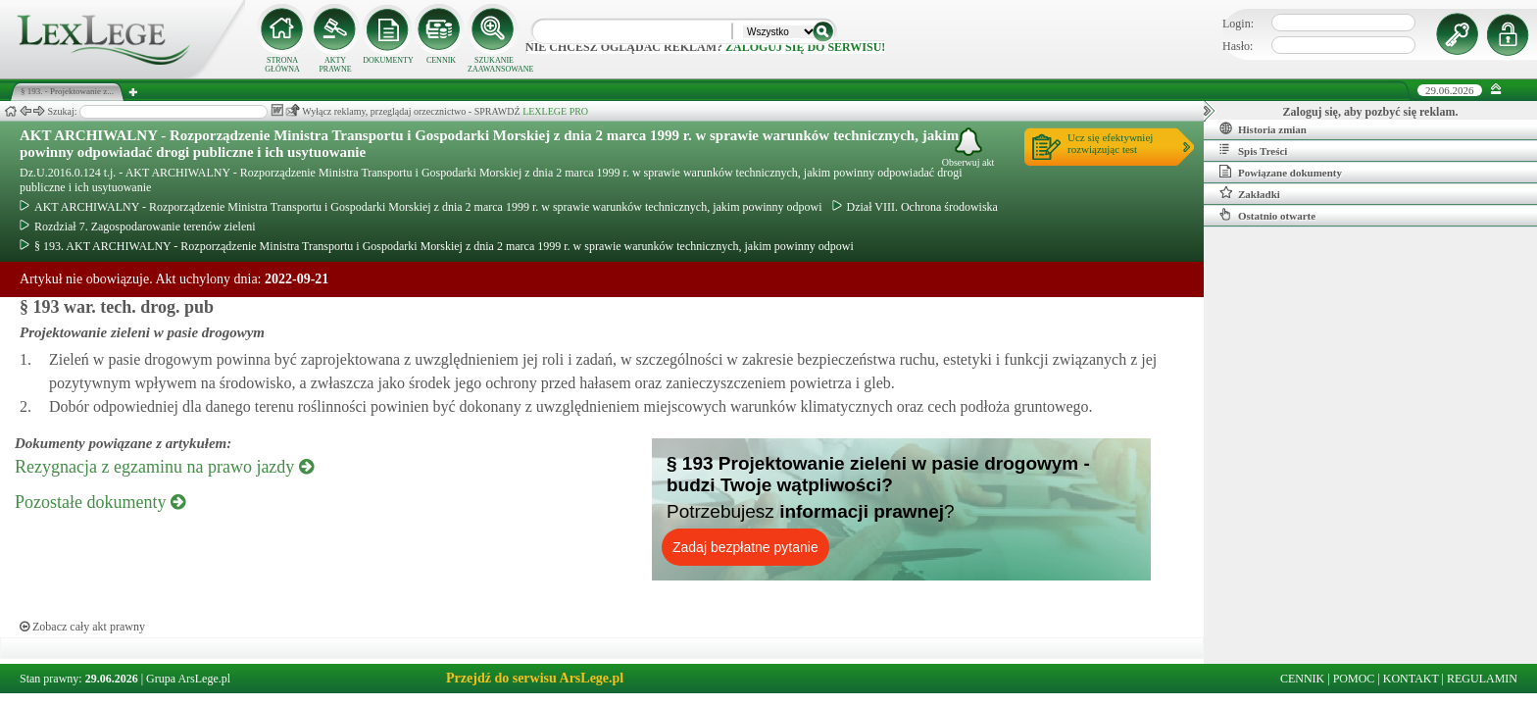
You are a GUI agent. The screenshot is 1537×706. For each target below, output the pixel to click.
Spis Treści (1253, 150)
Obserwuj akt (968, 147)
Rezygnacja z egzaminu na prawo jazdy (164, 467)
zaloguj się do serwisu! (805, 47)
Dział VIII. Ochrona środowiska (915, 207)
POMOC (1354, 678)
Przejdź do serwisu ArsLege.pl (534, 678)
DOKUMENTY (388, 60)
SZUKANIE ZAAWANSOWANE (494, 65)
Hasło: (1237, 46)
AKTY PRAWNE (335, 65)
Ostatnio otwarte (1267, 215)
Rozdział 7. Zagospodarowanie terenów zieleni (138, 226)
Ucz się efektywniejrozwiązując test (1110, 143)
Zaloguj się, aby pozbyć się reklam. (1371, 112)
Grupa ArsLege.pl (188, 678)
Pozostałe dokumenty (100, 502)
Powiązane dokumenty (1280, 171)
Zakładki (1249, 193)
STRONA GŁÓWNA (282, 65)
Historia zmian (1263, 128)
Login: (1238, 23)
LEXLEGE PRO (555, 111)
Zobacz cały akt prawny (82, 626)
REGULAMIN (1482, 678)
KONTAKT (1411, 678)
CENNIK (441, 60)
